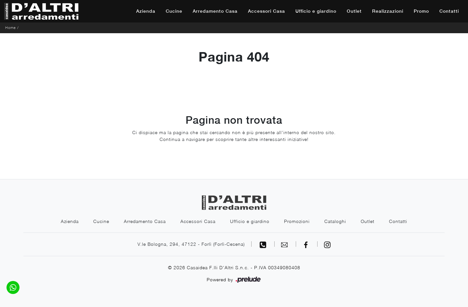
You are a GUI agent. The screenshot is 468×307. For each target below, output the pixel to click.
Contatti (449, 11)
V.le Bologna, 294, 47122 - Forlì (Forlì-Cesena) (191, 244)
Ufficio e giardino (315, 11)
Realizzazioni (387, 11)
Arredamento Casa (215, 11)
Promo (421, 11)
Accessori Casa (266, 11)
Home (10, 27)
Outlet (354, 11)
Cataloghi (335, 221)
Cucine (174, 11)
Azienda (145, 11)
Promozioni (297, 221)
